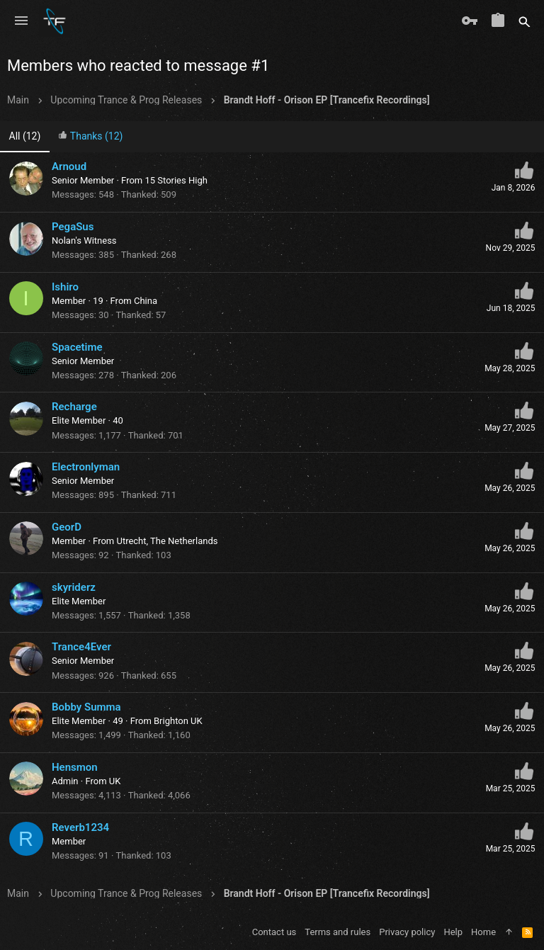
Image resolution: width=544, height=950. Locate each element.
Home (483, 932)
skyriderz (74, 587)
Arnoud (69, 166)
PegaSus (73, 226)
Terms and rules (337, 932)
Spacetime (77, 347)
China (145, 300)
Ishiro (65, 287)
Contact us (274, 932)
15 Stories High (175, 180)
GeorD (66, 527)
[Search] (524, 21)
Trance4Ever (81, 646)
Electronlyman (86, 466)
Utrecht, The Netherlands (166, 541)
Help (453, 932)
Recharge (74, 406)
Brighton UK (178, 721)
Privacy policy (407, 932)
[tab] (91, 137)
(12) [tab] (25, 136)
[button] (21, 21)
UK (115, 781)
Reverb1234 (80, 827)
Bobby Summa (86, 707)
